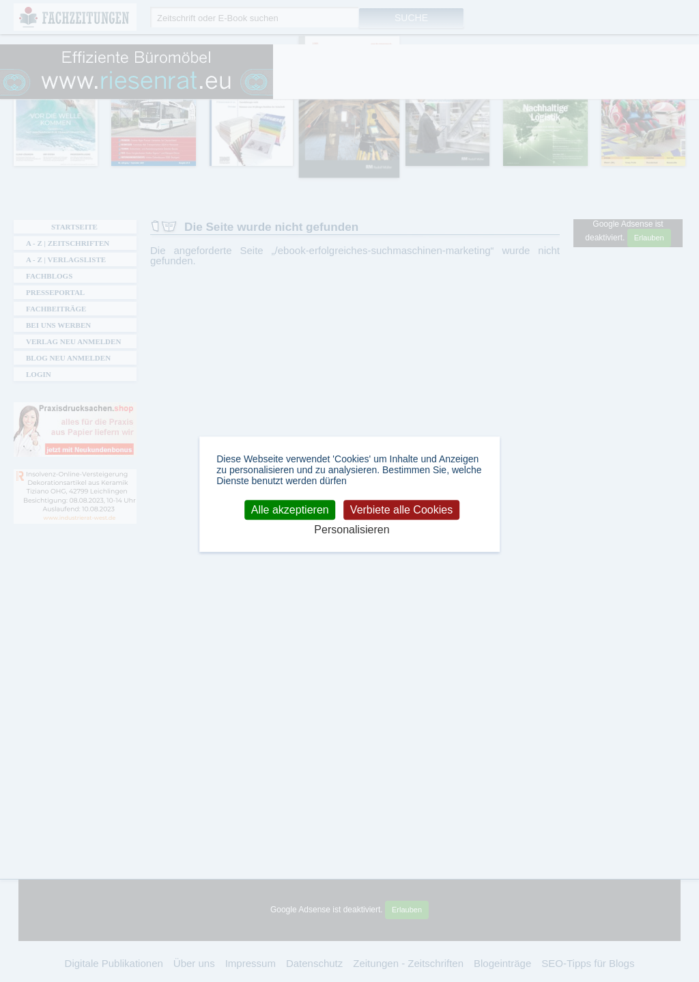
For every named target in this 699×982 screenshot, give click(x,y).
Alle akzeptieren (290, 510)
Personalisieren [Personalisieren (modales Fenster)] (351, 530)
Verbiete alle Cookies (401, 510)
